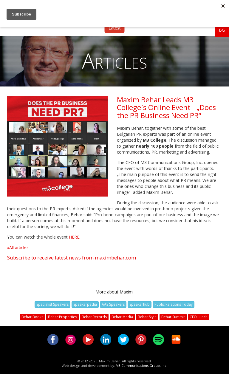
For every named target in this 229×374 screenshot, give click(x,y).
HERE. (74, 237)
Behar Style (147, 316)
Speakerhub (139, 304)
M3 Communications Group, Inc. (141, 365)
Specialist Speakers (52, 304)
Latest (115, 28)
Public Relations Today (173, 304)
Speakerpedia (85, 304)
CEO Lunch (199, 316)
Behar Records (94, 316)
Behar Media (122, 316)
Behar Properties (62, 316)
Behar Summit (173, 316)
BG (222, 30)
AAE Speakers (113, 304)
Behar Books (32, 316)
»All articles (18, 247)
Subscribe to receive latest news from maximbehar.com (71, 257)
